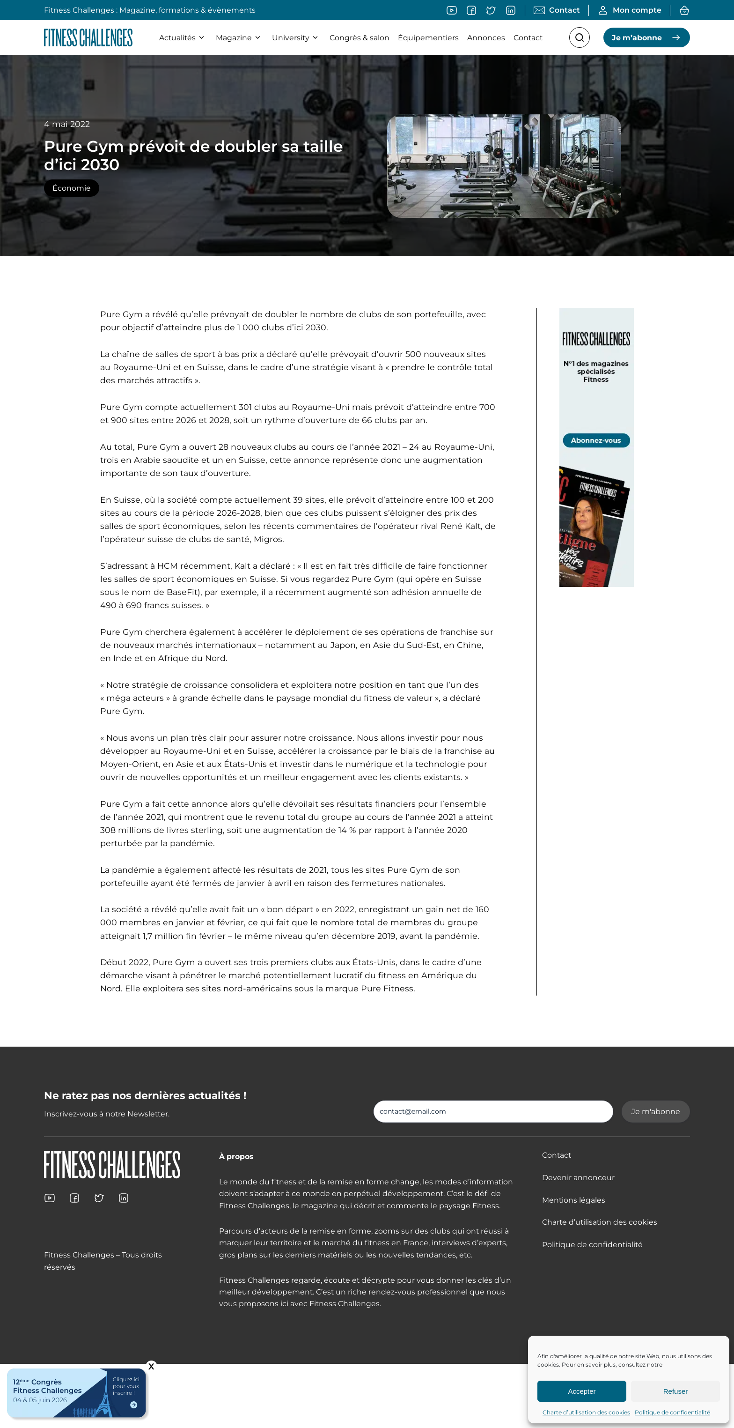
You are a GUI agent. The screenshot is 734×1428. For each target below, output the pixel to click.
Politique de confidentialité (672, 1412)
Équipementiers (428, 37)
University (296, 37)
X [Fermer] (151, 1366)
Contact (528, 37)
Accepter (581, 1391)
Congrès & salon (359, 37)
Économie (71, 188)
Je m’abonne (637, 37)
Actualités (183, 37)
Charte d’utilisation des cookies (586, 1412)
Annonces (486, 37)
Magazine (240, 37)
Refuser (675, 1391)
